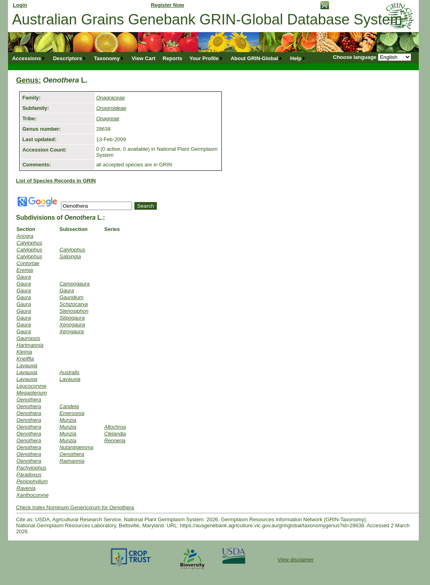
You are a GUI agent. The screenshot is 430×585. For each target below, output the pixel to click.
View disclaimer (296, 560)
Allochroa (115, 427)
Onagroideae (111, 108)
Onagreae (108, 118)
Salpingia (70, 256)
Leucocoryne (31, 386)
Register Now (167, 5)
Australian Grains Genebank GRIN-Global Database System (207, 19)
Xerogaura (71, 331)
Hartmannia (29, 345)
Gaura (23, 277)
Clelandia (115, 434)
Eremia (24, 270)
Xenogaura (72, 325)
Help (295, 58)
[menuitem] (29, 58)
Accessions (26, 58)
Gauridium (71, 297)
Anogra (24, 236)
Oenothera (28, 400)
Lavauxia (26, 365)
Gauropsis (28, 338)
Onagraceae (110, 98)
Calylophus (29, 243)
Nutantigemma (76, 447)
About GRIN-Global (254, 58)
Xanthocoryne (32, 495)
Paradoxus (28, 475)
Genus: (28, 80)
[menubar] (159, 58)
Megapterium (31, 393)
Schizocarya (73, 304)
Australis (69, 372)
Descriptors (67, 58)
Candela (69, 406)
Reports (172, 58)
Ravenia (26, 488)
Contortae (27, 263)
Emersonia (71, 413)
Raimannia (71, 461)
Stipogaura (72, 318)
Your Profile (204, 58)
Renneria (115, 440)
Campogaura (74, 284)
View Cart (143, 58)
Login (20, 5)
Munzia (67, 420)
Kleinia (24, 352)
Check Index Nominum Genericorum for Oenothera (75, 507)
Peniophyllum (32, 481)
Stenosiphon (73, 311)
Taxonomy (107, 58)
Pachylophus (31, 468)
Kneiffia (25, 359)
